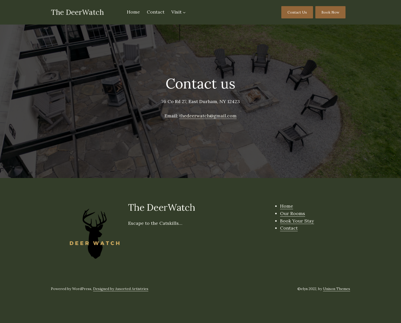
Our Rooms (292, 213)
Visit (176, 12)
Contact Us (297, 12)
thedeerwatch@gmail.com (208, 116)
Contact (289, 228)
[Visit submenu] (184, 12)
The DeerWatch (77, 12)
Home (286, 206)
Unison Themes (336, 288)
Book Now (330, 12)
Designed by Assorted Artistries (120, 288)
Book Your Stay (297, 221)
